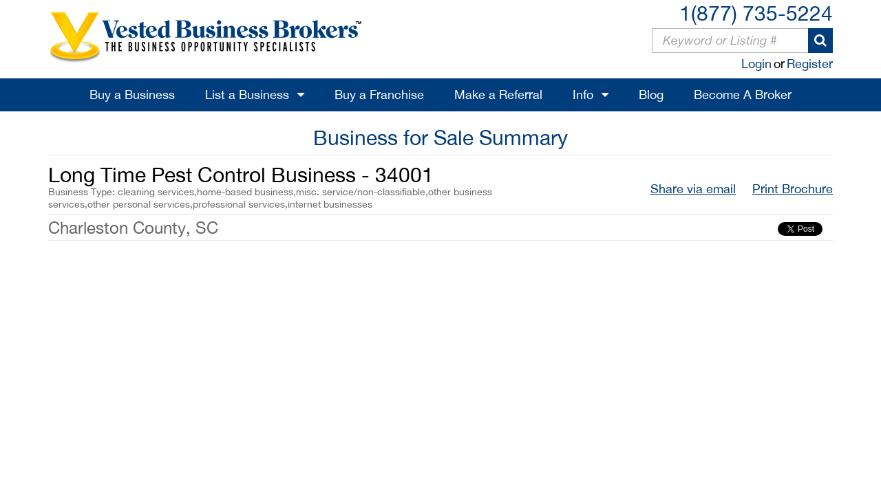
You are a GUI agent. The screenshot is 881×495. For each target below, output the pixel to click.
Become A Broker (743, 94)
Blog (651, 94)
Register (810, 63)
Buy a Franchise (379, 94)
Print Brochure (792, 189)
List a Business (247, 94)
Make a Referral (498, 94)
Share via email (693, 189)
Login (756, 63)
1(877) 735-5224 (756, 12)
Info (583, 94)
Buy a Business (132, 94)
